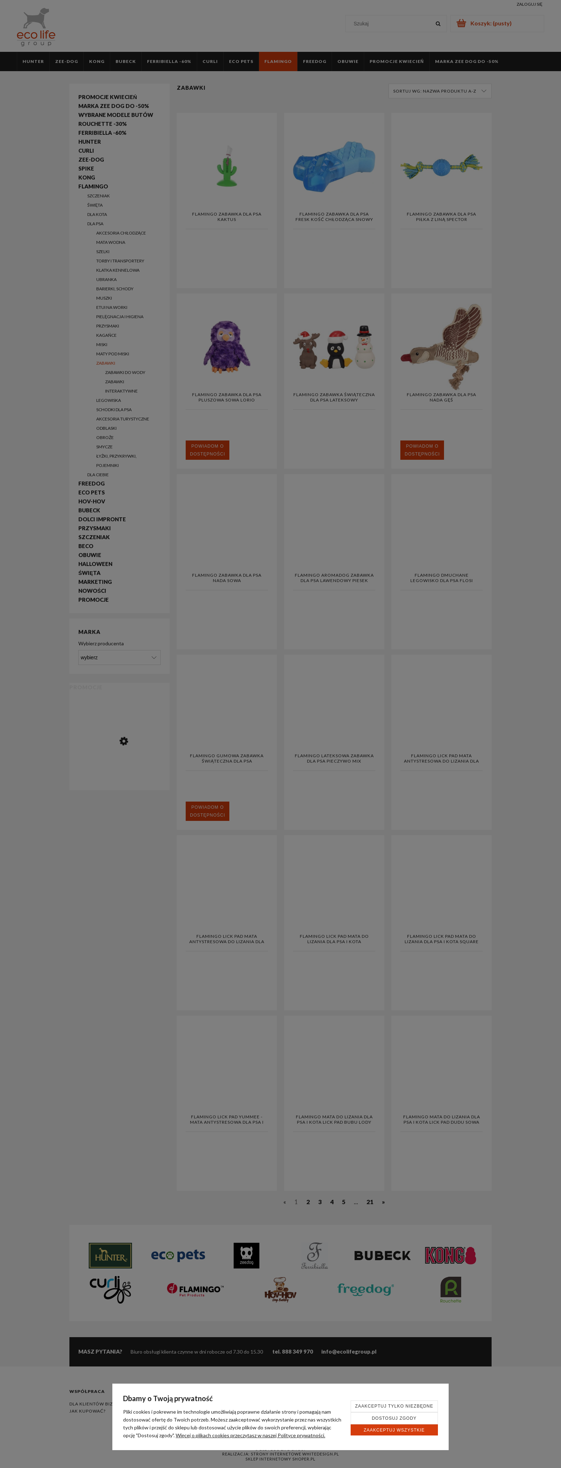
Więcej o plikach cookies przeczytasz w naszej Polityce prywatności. (250, 1435)
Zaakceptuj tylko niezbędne (394, 1406)
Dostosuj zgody (394, 1418)
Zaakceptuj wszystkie (394, 1430)
